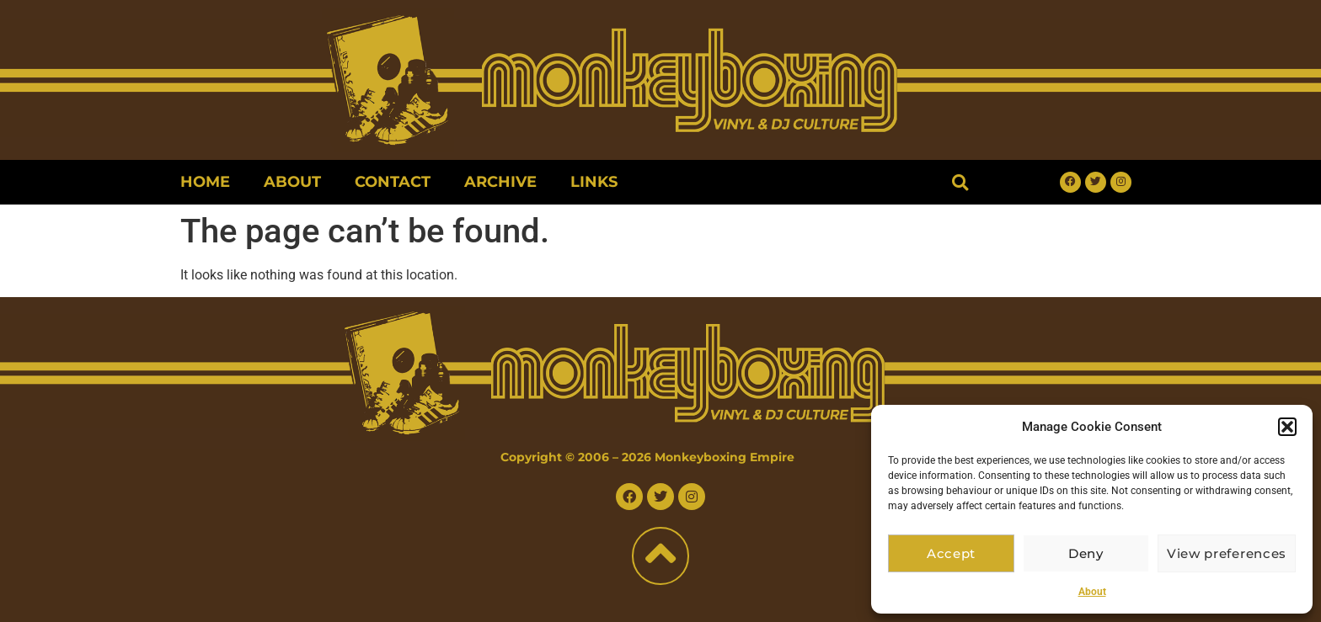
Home (205, 182)
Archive (500, 182)
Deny (1092, 553)
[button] (1287, 426)
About (1092, 592)
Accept (953, 553)
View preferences (1230, 553)
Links (594, 182)
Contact (393, 182)
